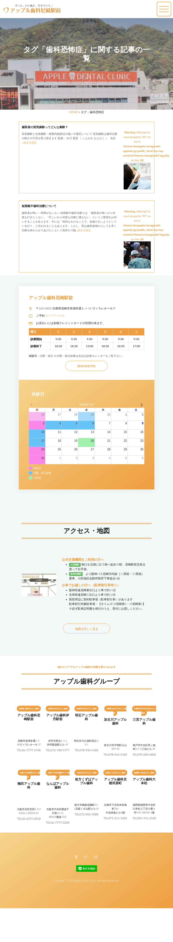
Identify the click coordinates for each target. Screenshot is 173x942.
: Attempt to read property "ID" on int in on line (146, 153)
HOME (73, 112)
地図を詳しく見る (86, 628)
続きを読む (30, 142)
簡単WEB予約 (86, 366)
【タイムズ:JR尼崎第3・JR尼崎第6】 (122, 603)
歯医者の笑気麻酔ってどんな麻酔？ (45, 127)
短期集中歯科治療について (39, 206)
